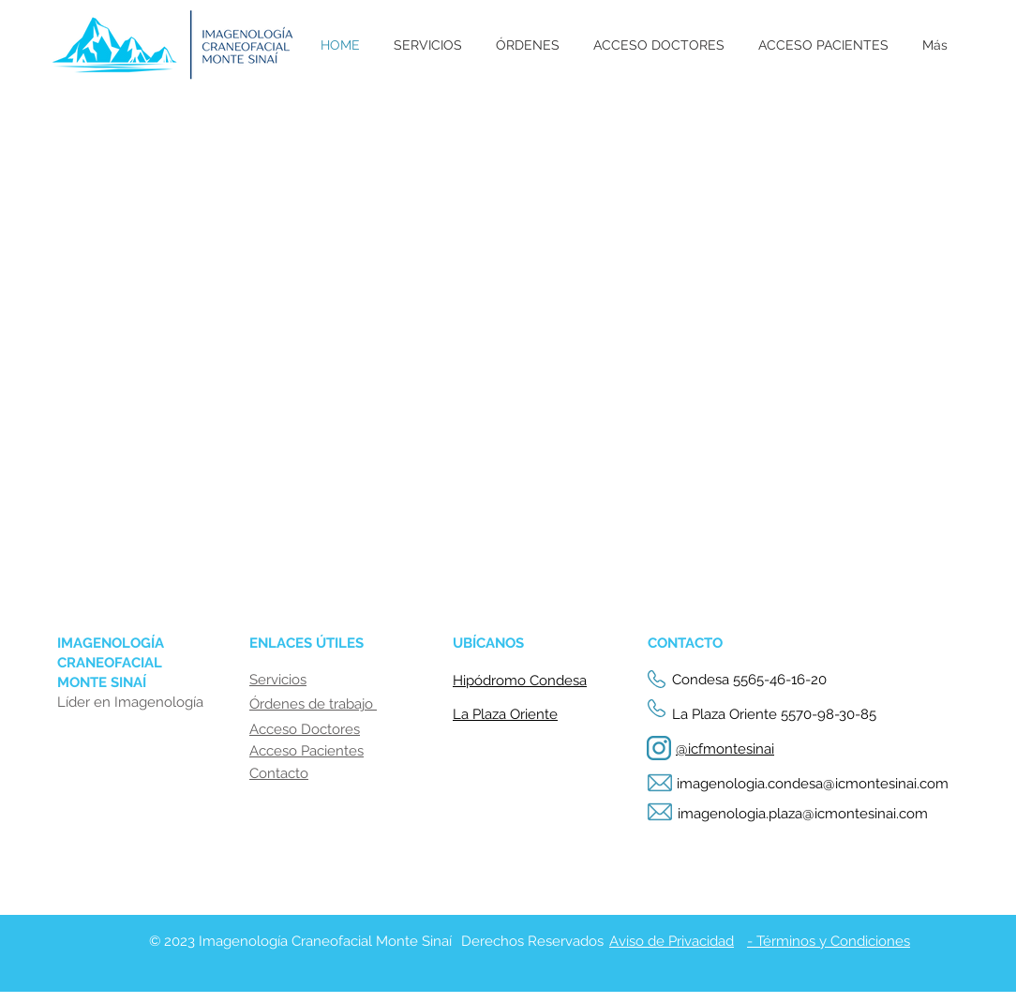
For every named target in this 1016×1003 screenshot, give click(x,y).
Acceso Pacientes (306, 750)
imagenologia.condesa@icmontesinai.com (813, 783)
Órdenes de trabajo (313, 704)
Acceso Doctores (304, 729)
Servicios (277, 679)
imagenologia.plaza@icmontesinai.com (803, 813)
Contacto (278, 773)
